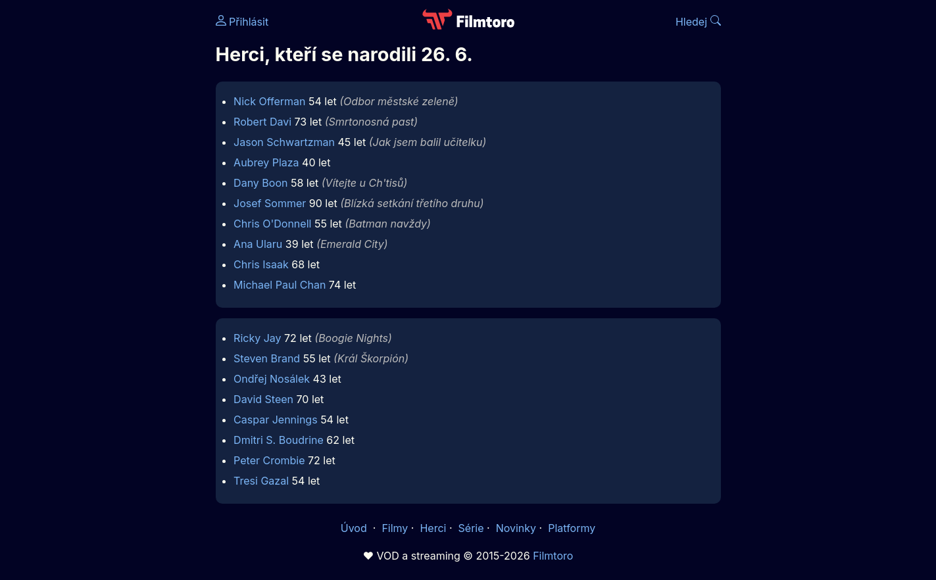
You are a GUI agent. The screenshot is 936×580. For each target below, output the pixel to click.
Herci (433, 528)
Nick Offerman (269, 101)
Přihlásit (242, 21)
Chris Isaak (261, 264)
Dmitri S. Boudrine (279, 440)
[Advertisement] (120, 202)
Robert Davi (262, 121)
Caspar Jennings (276, 419)
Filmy (395, 528)
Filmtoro (553, 555)
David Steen (263, 399)
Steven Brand (267, 358)
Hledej (698, 21)
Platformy (571, 528)
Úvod (355, 528)
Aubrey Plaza (266, 162)
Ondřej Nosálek (272, 378)
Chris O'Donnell (272, 223)
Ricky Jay (257, 338)
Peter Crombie (269, 460)
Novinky (516, 528)
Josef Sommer (270, 203)
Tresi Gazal (261, 480)
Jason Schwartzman (284, 142)
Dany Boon (260, 182)
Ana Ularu (258, 244)
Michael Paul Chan (280, 284)
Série (471, 528)
